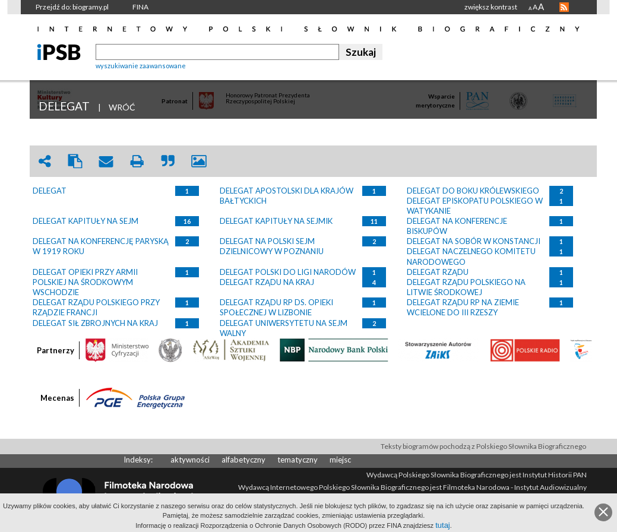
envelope (106, 161)
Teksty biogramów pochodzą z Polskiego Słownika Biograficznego (483, 446)
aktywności (190, 459)
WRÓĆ (122, 107)
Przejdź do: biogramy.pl (72, 6)
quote (168, 161)
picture (199, 161)
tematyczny (297, 459)
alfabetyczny (243, 459)
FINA (140, 6)
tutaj (442, 525)
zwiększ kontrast (490, 6)
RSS (564, 7)
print (137, 161)
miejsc (340, 459)
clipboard (75, 161)
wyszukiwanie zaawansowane (141, 65)
